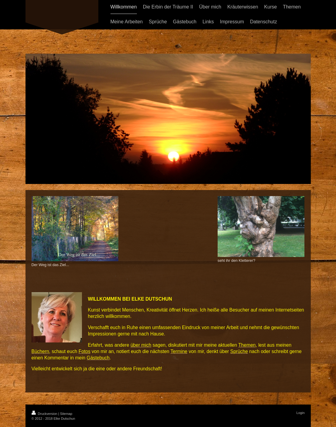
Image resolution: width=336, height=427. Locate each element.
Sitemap (66, 413)
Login (301, 413)
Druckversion (45, 413)
